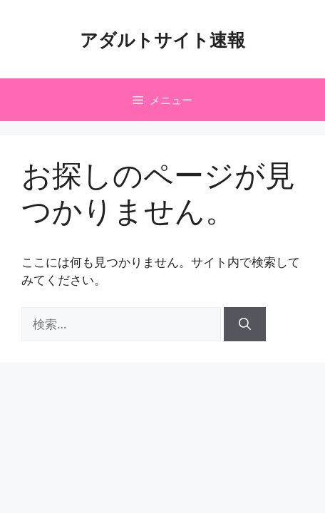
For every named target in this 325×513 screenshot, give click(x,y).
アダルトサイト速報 (162, 39)
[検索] (245, 324)
